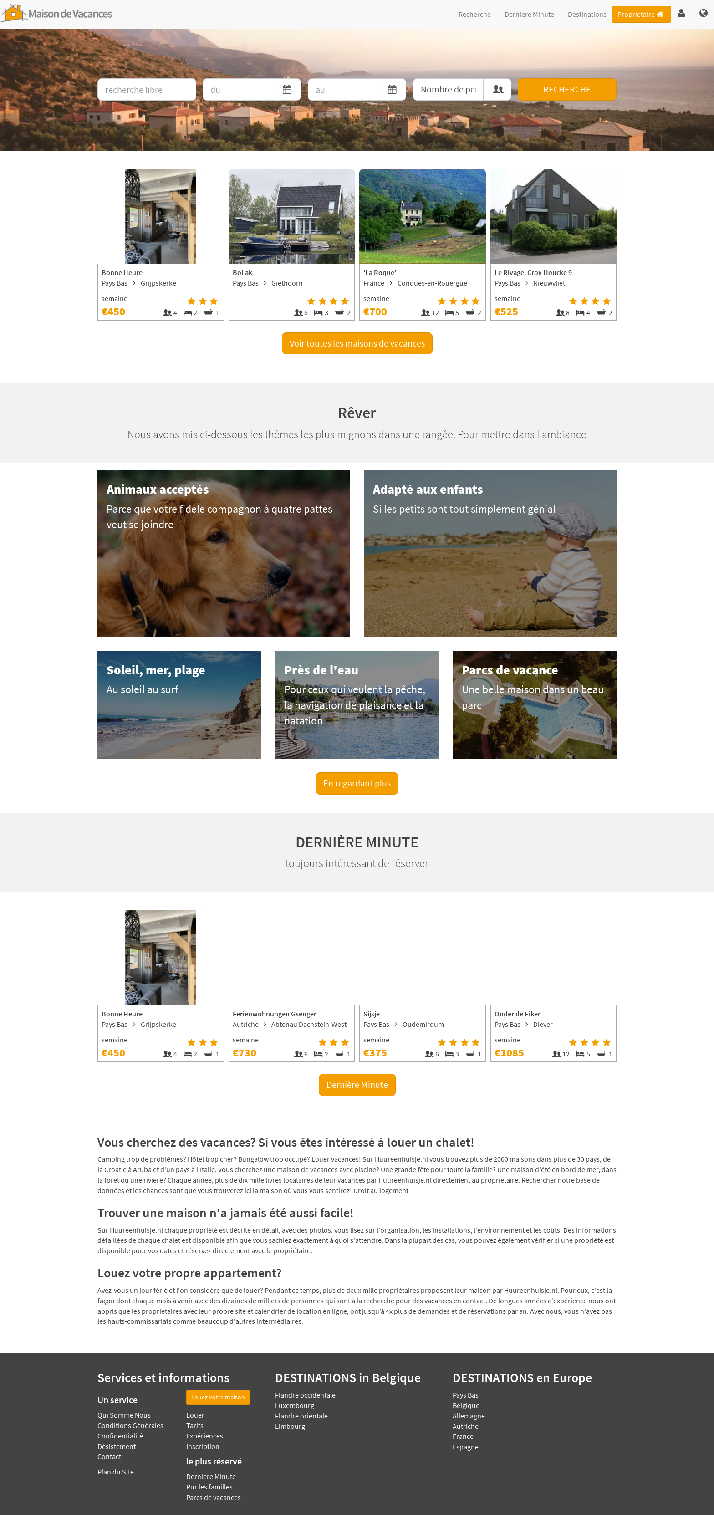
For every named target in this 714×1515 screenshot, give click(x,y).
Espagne (466, 1446)
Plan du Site (115, 1471)
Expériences (204, 1435)
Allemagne (469, 1415)
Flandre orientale (301, 1415)
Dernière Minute (357, 1084)
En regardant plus (357, 783)
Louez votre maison (218, 1397)
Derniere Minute (529, 14)
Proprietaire (641, 14)
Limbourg (290, 1426)
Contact (109, 1456)
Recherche (475, 14)
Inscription (202, 1446)
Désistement (116, 1446)
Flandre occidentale (305, 1394)
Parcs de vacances (213, 1497)
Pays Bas (466, 1394)
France (463, 1436)
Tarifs (195, 1425)
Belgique (466, 1405)
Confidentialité (120, 1435)
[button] (681, 13)
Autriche (466, 1426)
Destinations (587, 14)
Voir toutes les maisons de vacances (357, 343)
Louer (195, 1414)
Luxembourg (294, 1405)
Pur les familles (209, 1486)
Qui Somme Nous (124, 1414)
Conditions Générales (130, 1425)
